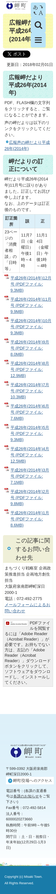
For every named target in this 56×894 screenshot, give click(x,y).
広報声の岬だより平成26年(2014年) (27, 145)
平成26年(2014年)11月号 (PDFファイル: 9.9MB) (30, 305)
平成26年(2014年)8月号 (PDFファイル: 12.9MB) (29, 369)
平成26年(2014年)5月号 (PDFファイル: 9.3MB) (29, 433)
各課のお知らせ (26, 796)
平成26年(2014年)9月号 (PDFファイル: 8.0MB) (29, 348)
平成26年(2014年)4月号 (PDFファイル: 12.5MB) (29, 454)
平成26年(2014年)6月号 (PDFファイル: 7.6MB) (29, 412)
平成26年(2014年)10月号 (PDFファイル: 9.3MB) (30, 326)
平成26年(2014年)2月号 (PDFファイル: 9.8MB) (29, 497)
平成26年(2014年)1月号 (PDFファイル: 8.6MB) (29, 519)
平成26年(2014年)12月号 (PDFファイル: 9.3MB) (30, 284)
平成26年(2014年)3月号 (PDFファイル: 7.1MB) (29, 476)
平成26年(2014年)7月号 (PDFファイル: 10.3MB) (29, 390)
